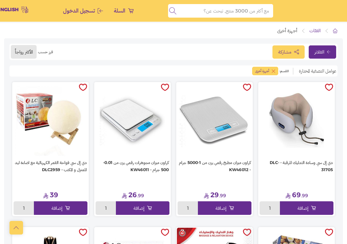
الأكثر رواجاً (24, 52)
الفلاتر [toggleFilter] (322, 52)
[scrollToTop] (16, 228)
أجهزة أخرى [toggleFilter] (265, 71)
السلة (124, 10)
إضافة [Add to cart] (307, 208)
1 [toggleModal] (270, 208)
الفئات (315, 30)
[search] (173, 11)
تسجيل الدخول (83, 10)
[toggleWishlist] (329, 88)
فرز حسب (45, 51)
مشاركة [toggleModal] (288, 52)
